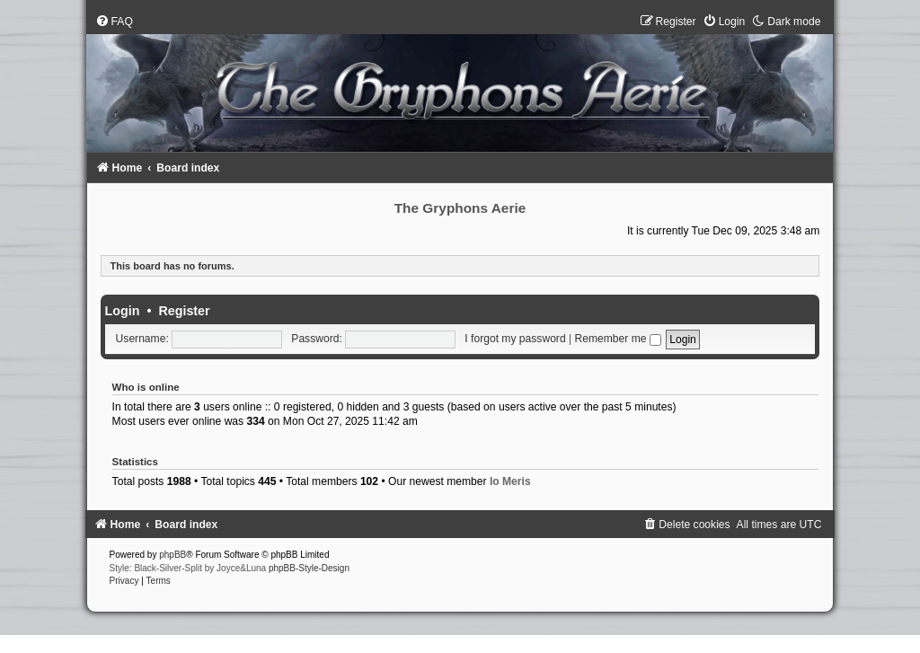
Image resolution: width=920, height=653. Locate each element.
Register (183, 311)
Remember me (618, 338)
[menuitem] (114, 21)
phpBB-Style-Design (309, 568)
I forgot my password (514, 338)
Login (122, 311)
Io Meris (510, 481)
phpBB (172, 555)
